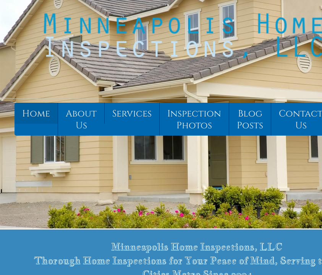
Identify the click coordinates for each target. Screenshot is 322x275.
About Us (81, 120)
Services (132, 114)
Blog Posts (250, 120)
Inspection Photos (194, 120)
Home (36, 114)
